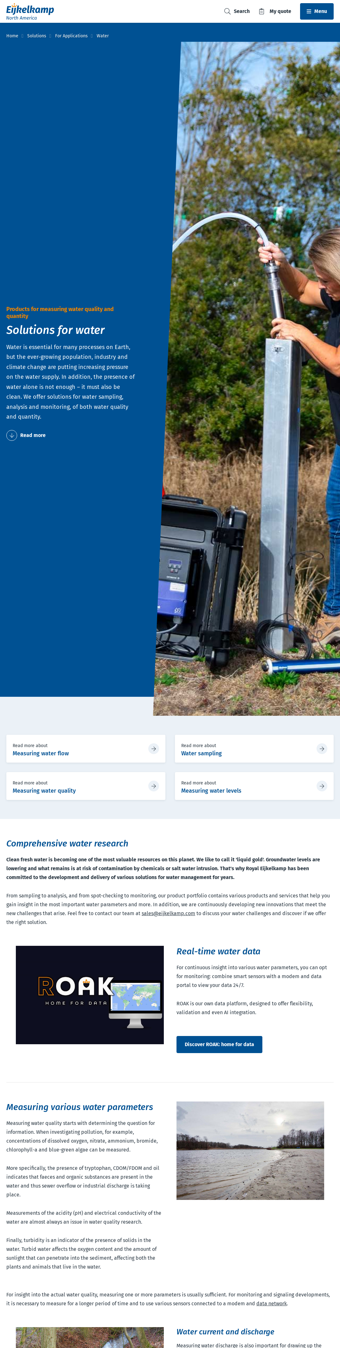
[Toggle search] (237, 11)
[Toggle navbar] (317, 11)
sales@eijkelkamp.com (168, 913)
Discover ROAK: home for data (219, 1044)
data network (271, 1304)
